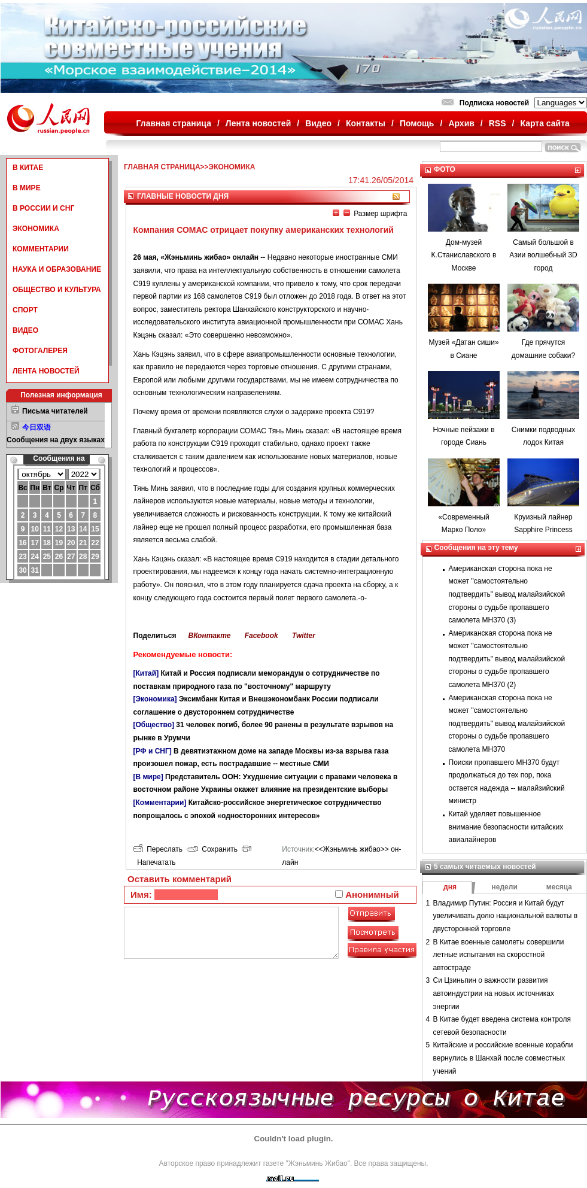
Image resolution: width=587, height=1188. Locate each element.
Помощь (417, 123)
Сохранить (212, 849)
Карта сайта (544, 123)
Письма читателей (55, 411)
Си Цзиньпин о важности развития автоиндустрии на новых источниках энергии (493, 993)
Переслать (158, 849)
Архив (461, 123)
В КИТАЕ (28, 167)
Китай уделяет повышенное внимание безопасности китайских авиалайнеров (506, 827)
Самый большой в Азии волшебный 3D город (543, 255)
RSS (497, 123)
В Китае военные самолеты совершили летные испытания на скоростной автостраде (498, 955)
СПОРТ (25, 310)
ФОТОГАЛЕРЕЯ (40, 351)
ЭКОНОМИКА (36, 228)
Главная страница (173, 123)
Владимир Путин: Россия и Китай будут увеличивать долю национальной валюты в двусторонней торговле (505, 916)
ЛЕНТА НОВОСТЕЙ (46, 371)
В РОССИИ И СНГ (43, 208)
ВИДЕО (25, 330)
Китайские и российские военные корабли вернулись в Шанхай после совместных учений (503, 1058)
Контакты (365, 123)
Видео (318, 123)
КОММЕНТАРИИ (41, 249)
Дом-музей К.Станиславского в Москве (464, 255)
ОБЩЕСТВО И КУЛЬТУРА (57, 289)
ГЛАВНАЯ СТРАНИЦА (162, 167)
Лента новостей (258, 123)
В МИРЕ (27, 188)
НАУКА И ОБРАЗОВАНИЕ (57, 269)
